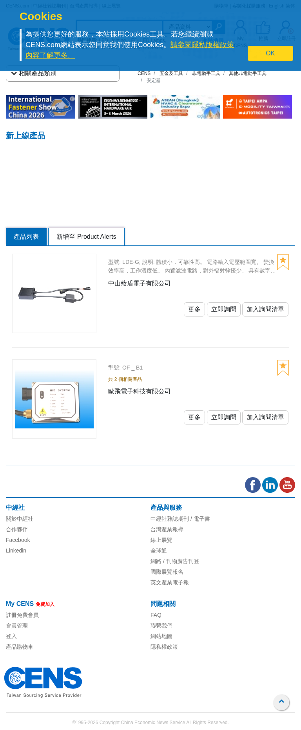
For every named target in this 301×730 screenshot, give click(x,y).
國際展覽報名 (166, 572)
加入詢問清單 (265, 309)
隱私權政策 (164, 647)
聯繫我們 (161, 625)
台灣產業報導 (166, 529)
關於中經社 (19, 519)
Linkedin (16, 550)
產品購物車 (19, 647)
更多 (194, 309)
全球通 (158, 550)
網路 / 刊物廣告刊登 (174, 561)
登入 (11, 636)
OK (270, 53)
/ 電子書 (199, 519)
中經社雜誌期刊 (169, 519)
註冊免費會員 (22, 615)
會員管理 (17, 625)
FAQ (155, 615)
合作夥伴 (17, 529)
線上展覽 (161, 540)
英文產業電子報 (169, 582)
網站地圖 (161, 636)
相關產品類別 (33, 73)
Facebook (18, 540)
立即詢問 (223, 309)
